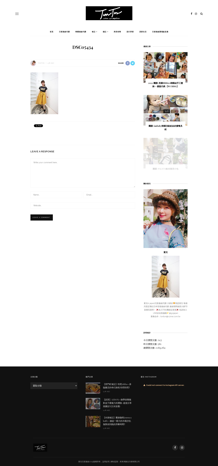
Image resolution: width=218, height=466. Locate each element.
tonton (41, 63)
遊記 (104, 32)
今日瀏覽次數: (150, 340)
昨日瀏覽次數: (150, 344)
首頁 (51, 32)
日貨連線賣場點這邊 (160, 32)
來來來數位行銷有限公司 (130, 462)
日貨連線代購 (64, 32)
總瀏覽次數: (149, 348)
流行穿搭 (130, 32)
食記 (93, 32)
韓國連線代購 (80, 32)
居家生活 (143, 32)
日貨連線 (85, 462)
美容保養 (117, 32)
